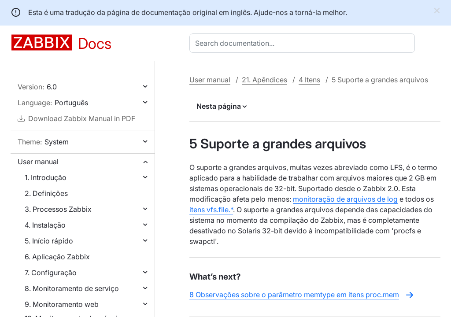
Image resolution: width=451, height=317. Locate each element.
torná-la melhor (320, 12)
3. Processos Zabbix (58, 209)
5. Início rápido (49, 240)
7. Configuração (51, 272)
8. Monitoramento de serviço (72, 288)
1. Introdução (46, 177)
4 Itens (309, 79)
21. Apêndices (264, 79)
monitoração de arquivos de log (345, 199)
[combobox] (303, 43)
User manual (38, 161)
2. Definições (46, 193)
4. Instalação (45, 225)
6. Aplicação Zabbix (57, 256)
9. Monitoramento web (62, 304)
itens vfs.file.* (211, 209)
